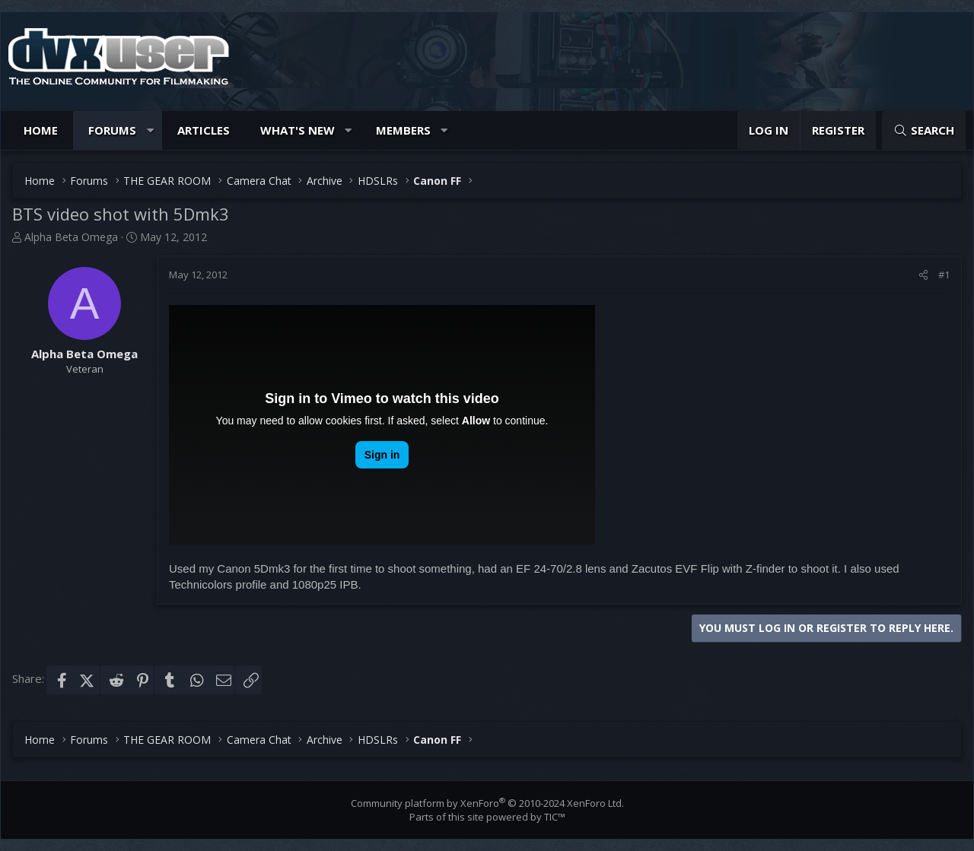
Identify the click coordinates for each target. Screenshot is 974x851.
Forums (112, 130)
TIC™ (554, 817)
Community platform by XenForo (487, 803)
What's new (297, 130)
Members (403, 130)
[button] (150, 130)
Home (41, 130)
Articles (203, 130)
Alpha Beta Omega (71, 237)
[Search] (924, 130)
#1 (944, 274)
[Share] (923, 274)
